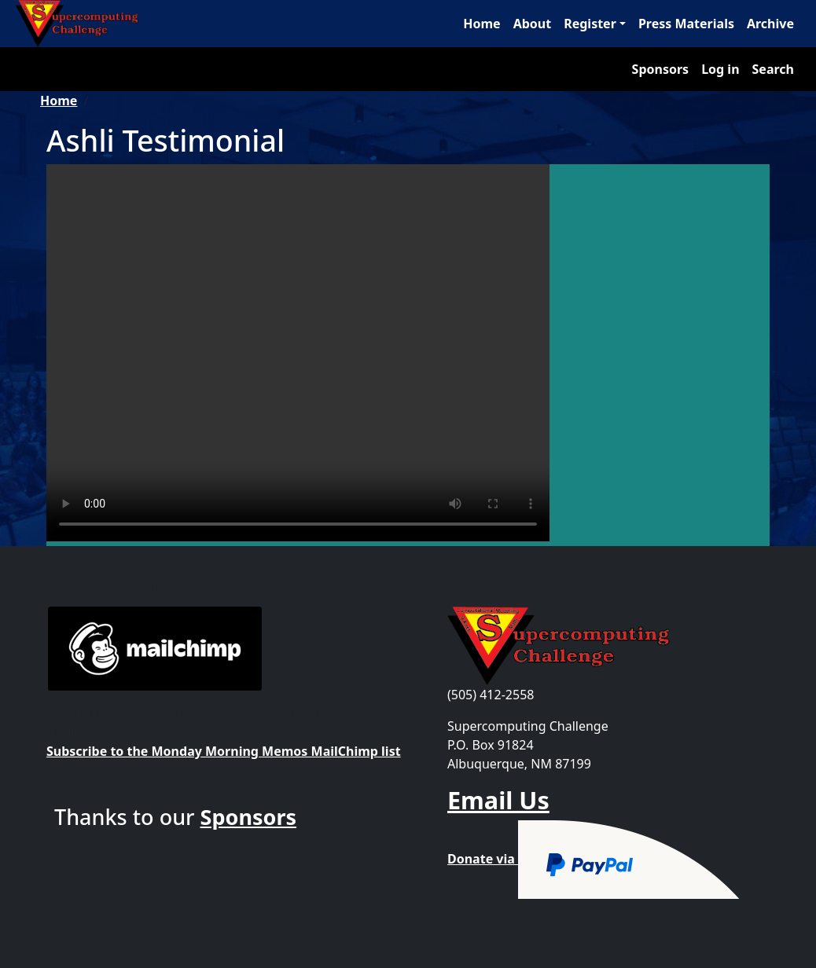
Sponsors (660, 69)
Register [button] (590, 23)
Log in (720, 69)
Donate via (594, 858)
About (532, 23)
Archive (770, 23)
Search (773, 69)
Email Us (498, 799)
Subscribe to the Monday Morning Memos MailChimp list (223, 751)
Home (481, 23)
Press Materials (686, 23)
